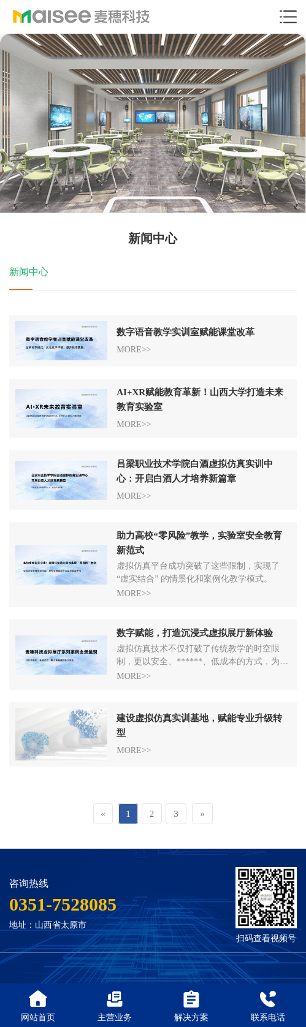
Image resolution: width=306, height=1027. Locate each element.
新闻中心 (28, 272)
